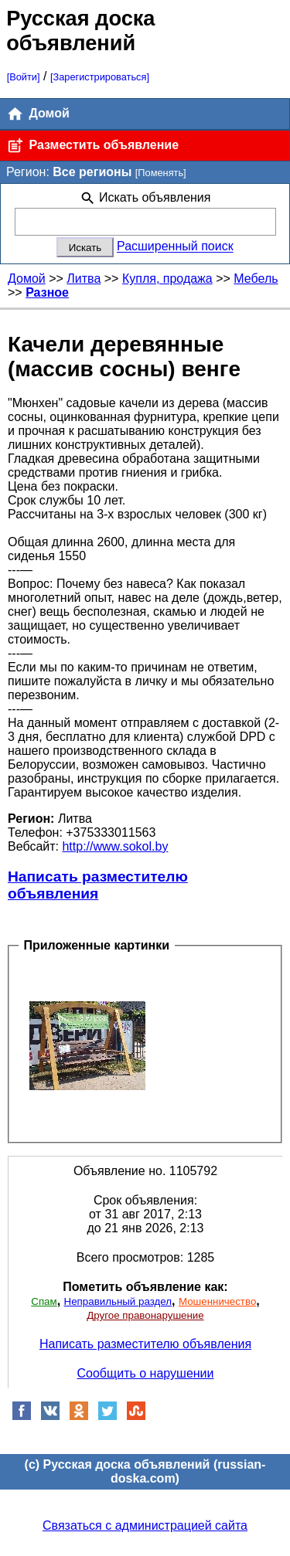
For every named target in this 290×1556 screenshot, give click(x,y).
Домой (38, 114)
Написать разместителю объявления (98, 885)
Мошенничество (217, 1301)
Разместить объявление (92, 146)
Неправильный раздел (118, 1301)
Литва (84, 278)
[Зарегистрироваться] (99, 77)
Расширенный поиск (175, 246)
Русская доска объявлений (80, 30)
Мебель (256, 278)
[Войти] (23, 77)
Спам (43, 1301)
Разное (47, 292)
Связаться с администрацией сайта (145, 1525)
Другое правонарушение (145, 1315)
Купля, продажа (167, 278)
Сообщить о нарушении (145, 1373)
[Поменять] (160, 172)
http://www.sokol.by (115, 846)
